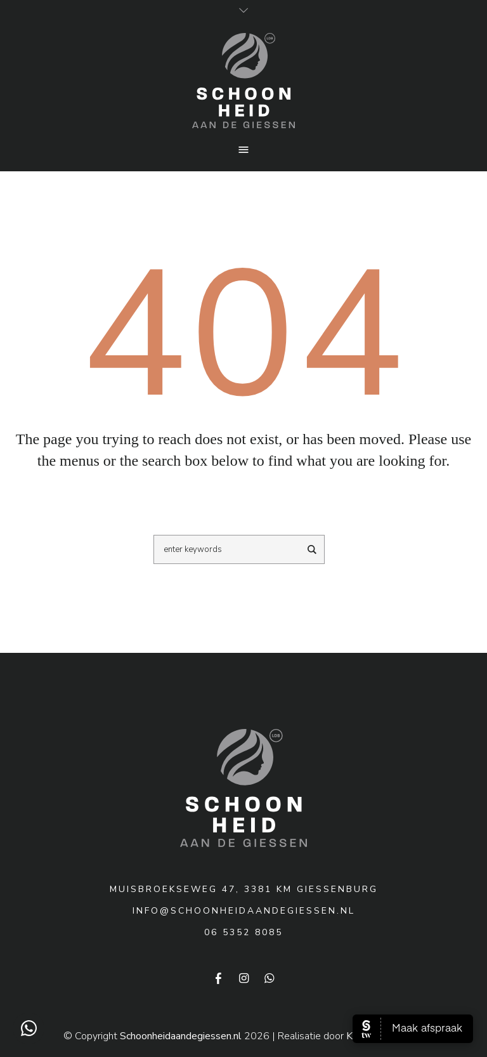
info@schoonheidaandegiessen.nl (244, 911)
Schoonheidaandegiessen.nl (181, 1036)
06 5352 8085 (243, 932)
